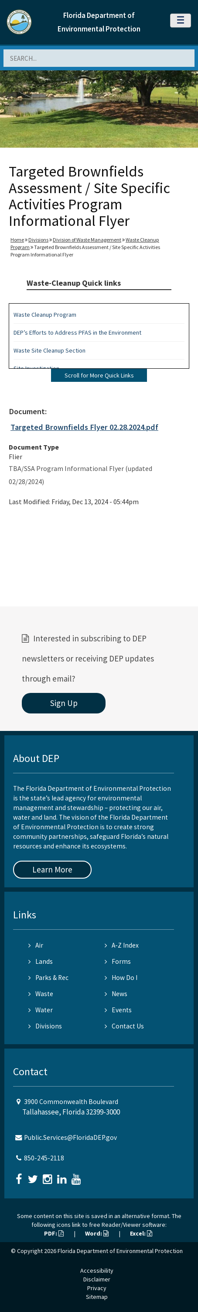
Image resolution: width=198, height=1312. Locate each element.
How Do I (121, 977)
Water (40, 1010)
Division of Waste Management (87, 239)
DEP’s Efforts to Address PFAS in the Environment (77, 332)
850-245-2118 (44, 1158)
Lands (40, 961)
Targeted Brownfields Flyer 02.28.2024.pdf (84, 427)
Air (35, 945)
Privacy (96, 1288)
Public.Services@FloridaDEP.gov (70, 1137)
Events (118, 1010)
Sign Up (64, 703)
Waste (40, 994)
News (116, 994)
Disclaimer (96, 1279)
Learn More (52, 869)
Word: (97, 1233)
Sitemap (97, 1297)
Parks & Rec (48, 977)
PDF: (54, 1233)
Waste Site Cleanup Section (49, 350)
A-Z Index (122, 945)
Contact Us (124, 1026)
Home (17, 239)
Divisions (38, 239)
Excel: (141, 1233)
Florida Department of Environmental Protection (120, 1251)
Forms (118, 961)
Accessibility (96, 1270)
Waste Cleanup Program (45, 314)
